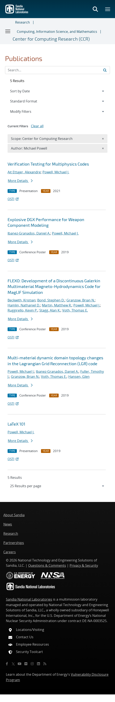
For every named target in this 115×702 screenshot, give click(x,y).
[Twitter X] (13, 664)
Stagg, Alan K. (50, 310)
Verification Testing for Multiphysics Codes (48, 163)
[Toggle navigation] (8, 31)
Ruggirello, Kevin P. (23, 310)
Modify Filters (26, 111)
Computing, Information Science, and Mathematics (57, 31)
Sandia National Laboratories (29, 599)
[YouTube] (19, 664)
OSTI (13, 199)
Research (22, 22)
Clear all (37, 126)
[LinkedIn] (38, 664)
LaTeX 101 (16, 423)
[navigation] (57, 486)
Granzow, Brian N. (80, 300)
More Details (20, 180)
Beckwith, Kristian (22, 300)
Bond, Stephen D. (51, 300)
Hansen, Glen (79, 376)
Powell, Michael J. (55, 172)
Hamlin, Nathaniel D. (24, 305)
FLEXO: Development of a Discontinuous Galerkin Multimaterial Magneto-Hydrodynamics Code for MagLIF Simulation (54, 286)
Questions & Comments (47, 565)
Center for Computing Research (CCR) (51, 38)
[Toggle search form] (95, 9)
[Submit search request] (105, 70)
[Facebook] (7, 664)
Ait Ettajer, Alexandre (24, 172)
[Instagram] (32, 664)
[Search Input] (57, 70)
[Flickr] (26, 664)
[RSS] (45, 664)
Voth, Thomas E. (75, 310)
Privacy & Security (84, 565)
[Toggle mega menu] (107, 9)
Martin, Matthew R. (57, 305)
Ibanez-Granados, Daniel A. (29, 233)
